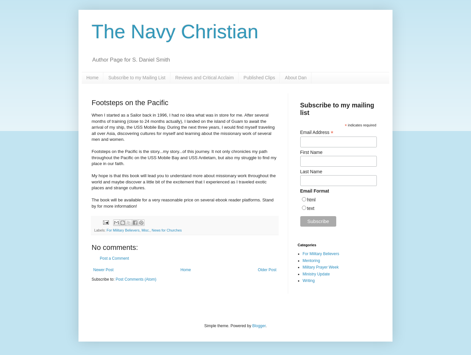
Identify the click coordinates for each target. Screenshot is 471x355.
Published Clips (259, 77)
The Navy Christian (175, 32)
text (311, 208)
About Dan (295, 77)
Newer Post (103, 270)
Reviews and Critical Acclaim (204, 77)
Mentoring (311, 260)
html (311, 199)
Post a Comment (114, 258)
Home (92, 77)
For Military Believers (123, 230)
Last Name (311, 171)
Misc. (146, 230)
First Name (311, 152)
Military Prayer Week (321, 267)
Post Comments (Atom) (135, 279)
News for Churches (167, 230)
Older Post (267, 270)
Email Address (317, 132)
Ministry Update (316, 274)
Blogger (259, 326)
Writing (309, 280)
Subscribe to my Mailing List (136, 77)
